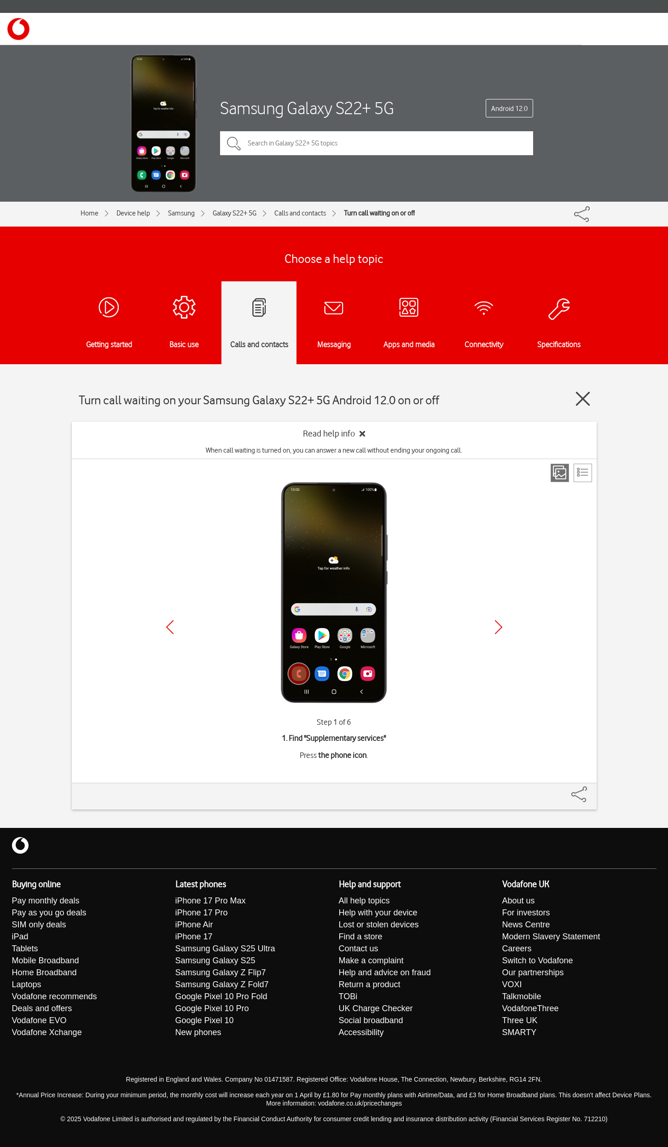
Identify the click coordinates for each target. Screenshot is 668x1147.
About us (518, 900)
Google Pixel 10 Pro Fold (221, 996)
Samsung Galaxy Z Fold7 (222, 984)
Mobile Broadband (45, 960)
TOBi (348, 996)
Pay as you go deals (49, 912)
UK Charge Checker (376, 1008)
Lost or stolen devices (379, 924)
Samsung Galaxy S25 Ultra (225, 948)
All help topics (364, 900)
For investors (526, 912)
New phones (198, 1032)
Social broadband (371, 1020)
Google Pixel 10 (204, 1020)
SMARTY (519, 1032)
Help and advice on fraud (385, 972)
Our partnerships (533, 972)
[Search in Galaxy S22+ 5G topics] (376, 143)
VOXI (512, 984)
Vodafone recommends (54, 996)
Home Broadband (44, 972)
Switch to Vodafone (537, 960)
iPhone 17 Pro (201, 912)
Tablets (25, 948)
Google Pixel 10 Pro (212, 1008)
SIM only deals (39, 924)
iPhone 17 (194, 936)
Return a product (370, 984)
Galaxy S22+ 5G (234, 213)
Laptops (26, 984)
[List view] (583, 473)
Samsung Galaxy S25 (215, 960)
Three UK (520, 1020)
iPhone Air (194, 924)
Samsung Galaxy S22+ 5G (307, 108)
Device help (133, 213)
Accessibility (361, 1032)
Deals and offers (42, 1008)
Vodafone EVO (39, 1020)
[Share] (590, 789)
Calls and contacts (300, 213)
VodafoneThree (530, 1008)
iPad (20, 936)
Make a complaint (371, 960)
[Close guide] (583, 399)
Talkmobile (521, 996)
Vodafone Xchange (47, 1032)
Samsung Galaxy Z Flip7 (220, 972)
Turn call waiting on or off (379, 213)
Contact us (358, 948)
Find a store (361, 936)
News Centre (526, 924)
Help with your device (378, 912)
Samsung (181, 213)
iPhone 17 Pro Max (210, 900)
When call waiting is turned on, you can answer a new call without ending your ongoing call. (334, 450)
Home (90, 213)
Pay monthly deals (46, 900)
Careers (517, 948)
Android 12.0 (509, 109)
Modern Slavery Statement (551, 936)
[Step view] (560, 473)
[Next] (498, 627)
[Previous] (170, 627)
